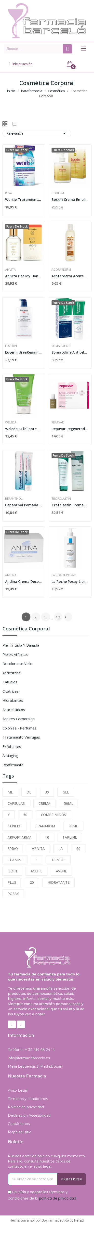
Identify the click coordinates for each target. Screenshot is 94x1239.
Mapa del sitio (19, 1132)
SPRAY (13, 848)
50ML (68, 803)
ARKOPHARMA (19, 837)
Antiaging (10, 755)
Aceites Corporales (18, 718)
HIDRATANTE (58, 882)
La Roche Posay (64, 575)
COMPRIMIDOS (53, 814)
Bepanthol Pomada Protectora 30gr (23, 505)
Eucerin (11, 346)
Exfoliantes (11, 746)
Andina (10, 575)
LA (60, 848)
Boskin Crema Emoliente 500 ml (70, 199)
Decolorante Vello (17, 663)
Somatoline (61, 346)
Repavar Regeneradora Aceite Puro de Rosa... (70, 428)
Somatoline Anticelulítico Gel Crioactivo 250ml (70, 352)
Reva (8, 193)
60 (78, 848)
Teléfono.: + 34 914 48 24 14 (31, 1049)
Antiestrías (11, 672)
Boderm (58, 193)
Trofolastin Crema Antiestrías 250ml (70, 505)
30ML (73, 826)
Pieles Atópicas (15, 654)
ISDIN (12, 871)
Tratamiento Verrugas (21, 737)
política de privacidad (57, 1198)
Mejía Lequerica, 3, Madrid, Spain (35, 1066)
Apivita (10, 269)
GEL (66, 792)
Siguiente (66, 617)
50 (25, 814)
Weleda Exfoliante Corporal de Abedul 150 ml (23, 428)
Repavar (58, 422)
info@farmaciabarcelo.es (29, 1058)
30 (47, 792)
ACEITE (36, 871)
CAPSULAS (16, 803)
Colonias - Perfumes (19, 728)
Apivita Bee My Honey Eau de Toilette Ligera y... (23, 276)
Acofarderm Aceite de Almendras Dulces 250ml (70, 276)
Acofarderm (61, 269)
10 (47, 837)
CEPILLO (15, 826)
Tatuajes (9, 681)
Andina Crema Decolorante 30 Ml (23, 581)
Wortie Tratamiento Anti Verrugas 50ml (23, 199)
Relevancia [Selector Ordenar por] (36, 133)
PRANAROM (45, 826)
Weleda (10, 422)
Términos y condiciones (28, 1099)
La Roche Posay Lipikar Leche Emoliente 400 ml (70, 581)
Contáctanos (19, 1124)
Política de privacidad (26, 1107)
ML (10, 792)
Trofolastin (61, 498)
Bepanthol (13, 498)
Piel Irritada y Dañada (20, 645)
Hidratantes (12, 700)
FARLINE (70, 837)
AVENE (61, 871)
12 (58, 617)
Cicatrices (10, 691)
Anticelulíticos (13, 709)
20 (32, 882)
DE (29, 792)
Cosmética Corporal (26, 629)
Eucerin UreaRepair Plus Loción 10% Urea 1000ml (23, 352)
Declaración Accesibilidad (29, 1115)
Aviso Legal (17, 1090)
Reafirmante (13, 764)
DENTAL (59, 859)
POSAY (13, 893)
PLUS (12, 882)
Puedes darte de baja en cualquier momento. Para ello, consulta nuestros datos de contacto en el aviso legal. (47, 1161)
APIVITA (38, 848)
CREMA (44, 803)
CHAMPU (15, 859)
